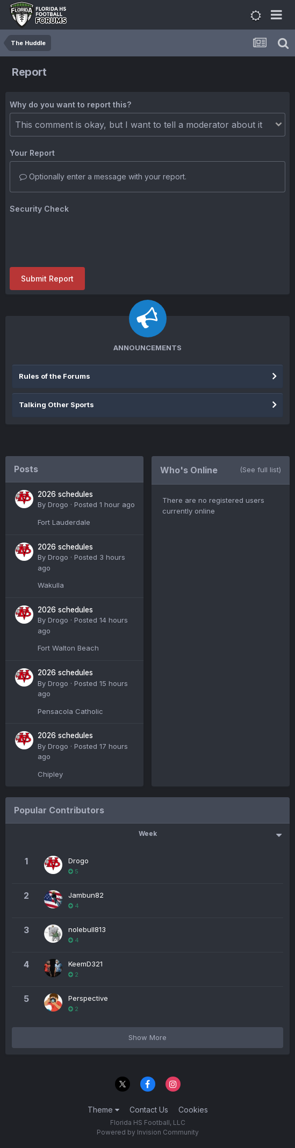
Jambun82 (86, 895)
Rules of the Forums (54, 376)
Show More (147, 1037)
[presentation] (91, 238)
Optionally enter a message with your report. (102, 176)
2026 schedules (65, 494)
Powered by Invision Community (148, 1132)
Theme (103, 1109)
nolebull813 (87, 929)
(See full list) (260, 469)
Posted (104, 504)
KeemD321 (85, 963)
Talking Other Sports (56, 404)
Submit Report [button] (47, 278)
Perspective (88, 998)
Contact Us (148, 1109)
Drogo (58, 504)
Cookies (193, 1109)
